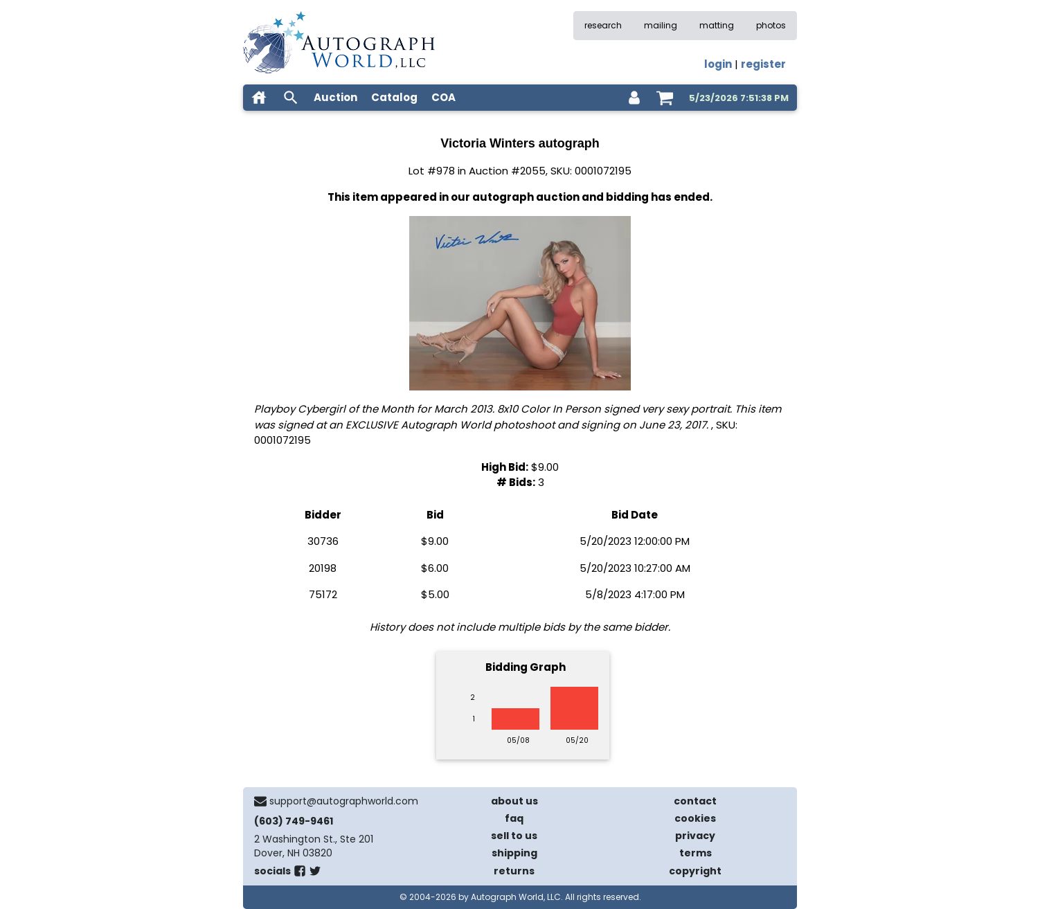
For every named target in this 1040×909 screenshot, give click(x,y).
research (603, 25)
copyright (695, 871)
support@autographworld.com (343, 801)
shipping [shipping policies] (514, 853)
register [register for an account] (763, 64)
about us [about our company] (514, 801)
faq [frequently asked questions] (514, 818)
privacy (695, 836)
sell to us (514, 836)
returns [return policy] (514, 871)
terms (695, 853)
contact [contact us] (695, 801)
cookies (695, 818)
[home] (259, 97)
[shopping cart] (665, 97)
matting (716, 25)
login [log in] (718, 64)
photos (771, 25)
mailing (660, 25)
